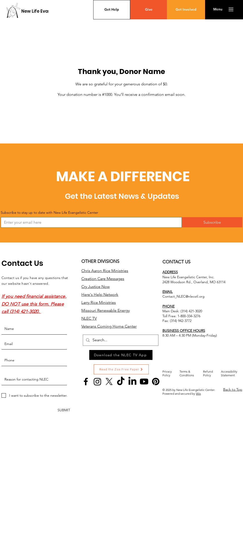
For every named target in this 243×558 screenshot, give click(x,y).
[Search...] (120, 340)
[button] (218, 9)
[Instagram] (97, 381)
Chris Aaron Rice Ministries (104, 270)
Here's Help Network (99, 294)
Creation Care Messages (102, 278)
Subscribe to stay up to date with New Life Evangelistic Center (49, 212)
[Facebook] (86, 381)
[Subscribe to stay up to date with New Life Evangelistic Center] (90, 222)
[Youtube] (144, 381)
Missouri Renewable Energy (105, 310)
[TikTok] (121, 381)
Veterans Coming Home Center (109, 326)
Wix (198, 393)
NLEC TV (89, 318)
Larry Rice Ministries (98, 302)
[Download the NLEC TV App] (120, 355)
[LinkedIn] (132, 381)
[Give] (148, 9)
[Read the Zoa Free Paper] (121, 369)
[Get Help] (111, 9)
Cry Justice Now (95, 286)
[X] (109, 381)
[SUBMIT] (64, 410)
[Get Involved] (186, 9)
